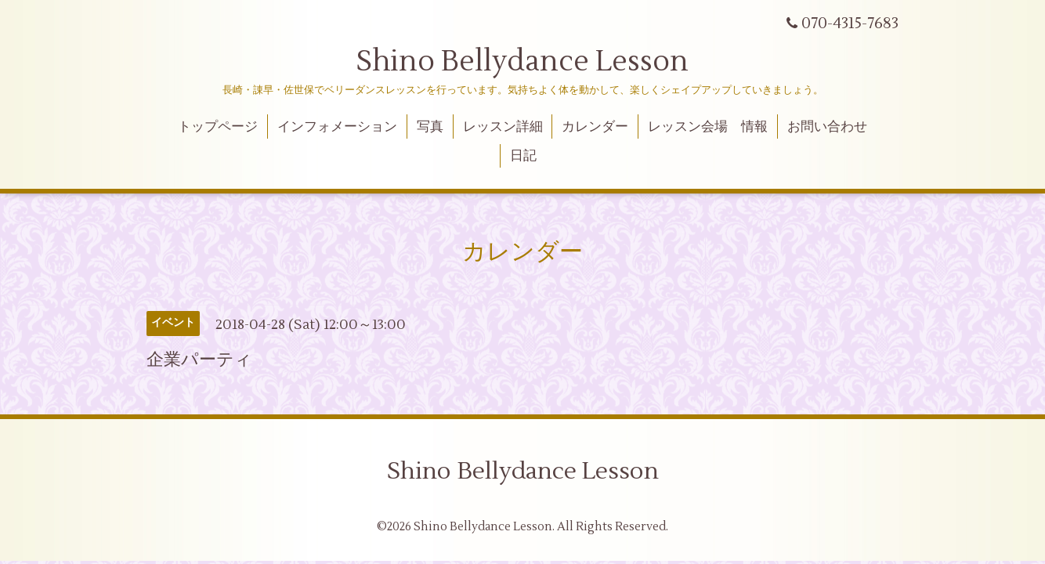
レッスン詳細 (503, 127)
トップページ (218, 127)
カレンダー (595, 127)
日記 (523, 155)
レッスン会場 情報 (708, 127)
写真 (430, 127)
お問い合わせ (827, 127)
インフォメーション (337, 127)
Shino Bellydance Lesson (522, 62)
